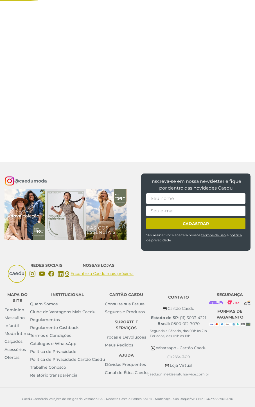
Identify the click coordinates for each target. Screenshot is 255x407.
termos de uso (213, 235)
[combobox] (107, 61)
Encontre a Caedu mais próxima (102, 273)
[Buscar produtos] (180, 61)
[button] (210, 61)
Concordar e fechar (230, 385)
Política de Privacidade (28, 394)
